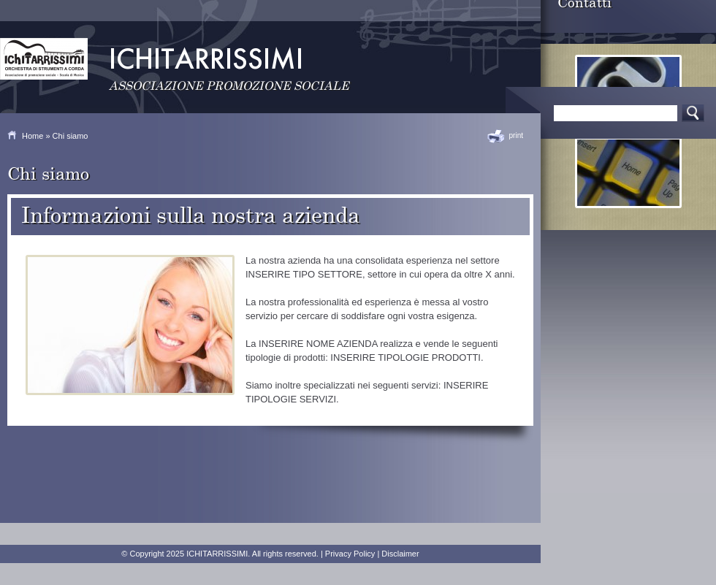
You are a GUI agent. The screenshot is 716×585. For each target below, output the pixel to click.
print (516, 135)
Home (32, 135)
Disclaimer (400, 553)
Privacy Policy (350, 553)
